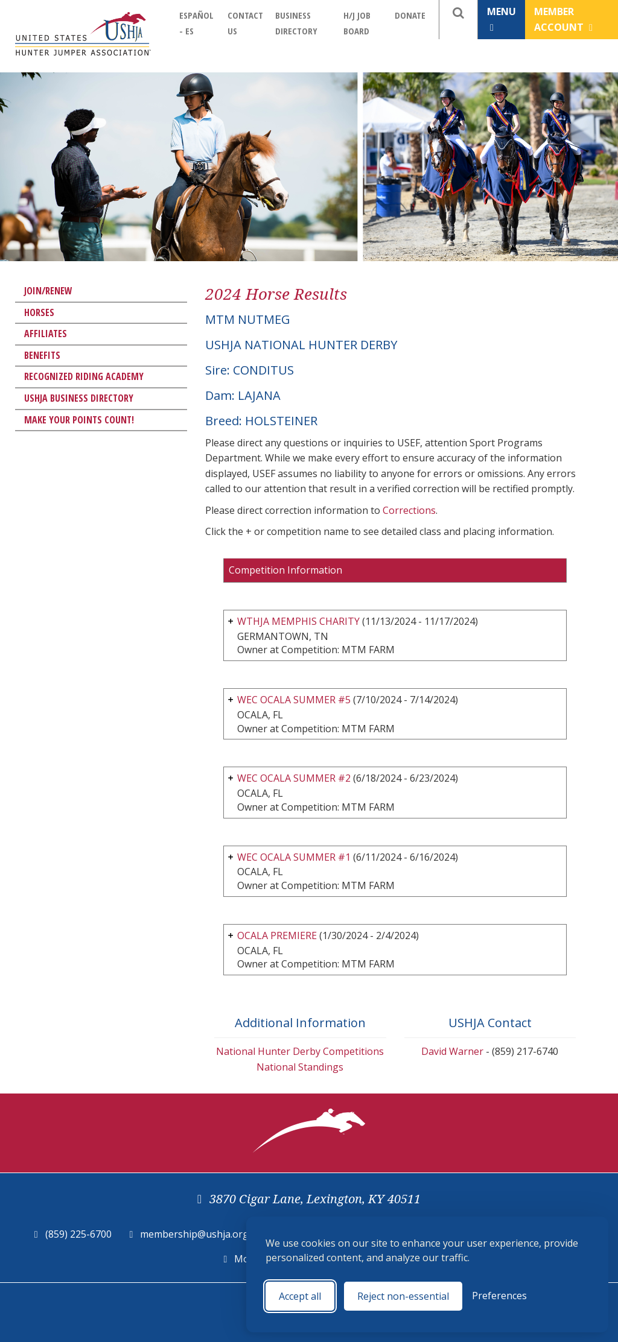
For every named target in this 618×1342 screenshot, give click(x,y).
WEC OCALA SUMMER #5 (294, 699)
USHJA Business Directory (78, 398)
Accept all (300, 1296)
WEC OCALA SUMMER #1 (294, 857)
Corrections (409, 510)
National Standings (299, 1067)
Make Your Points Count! (79, 419)
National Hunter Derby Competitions (300, 1051)
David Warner (452, 1051)
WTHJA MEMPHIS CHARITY (298, 621)
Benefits (42, 355)
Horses (39, 312)
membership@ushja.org (194, 1234)
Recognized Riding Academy (84, 376)
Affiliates (45, 333)
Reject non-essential (403, 1296)
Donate (410, 15)
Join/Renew (48, 290)
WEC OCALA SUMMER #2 (294, 778)
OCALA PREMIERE (278, 935)
